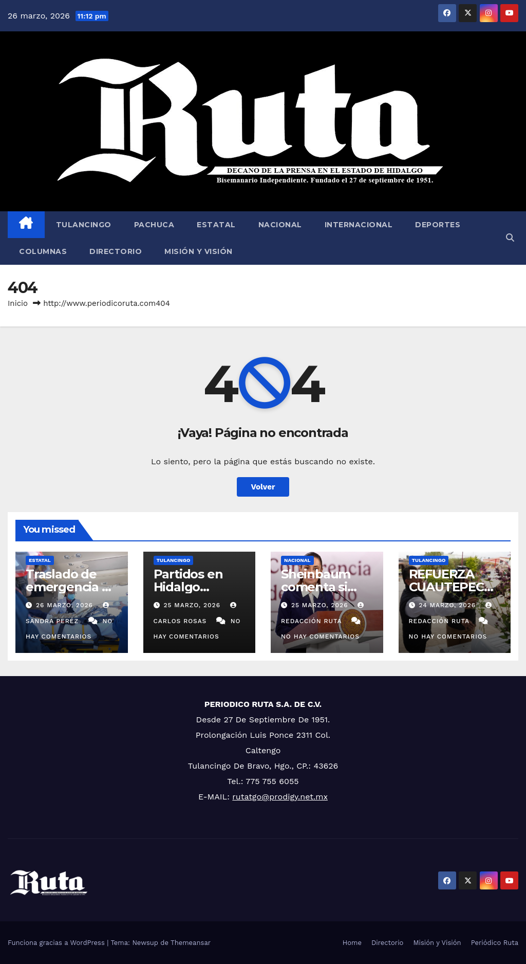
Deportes (437, 224)
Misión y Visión (198, 251)
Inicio (18, 303)
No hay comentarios (320, 636)
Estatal (216, 224)
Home (352, 943)
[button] (510, 238)
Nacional (280, 224)
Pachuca (154, 224)
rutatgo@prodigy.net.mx (280, 797)
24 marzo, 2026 (448, 605)
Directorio (115, 251)
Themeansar (191, 943)
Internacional (359, 224)
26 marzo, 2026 (66, 605)
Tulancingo (83, 224)
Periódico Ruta (494, 943)
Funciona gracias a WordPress (57, 943)
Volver (263, 487)
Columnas (43, 251)
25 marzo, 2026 (192, 605)
